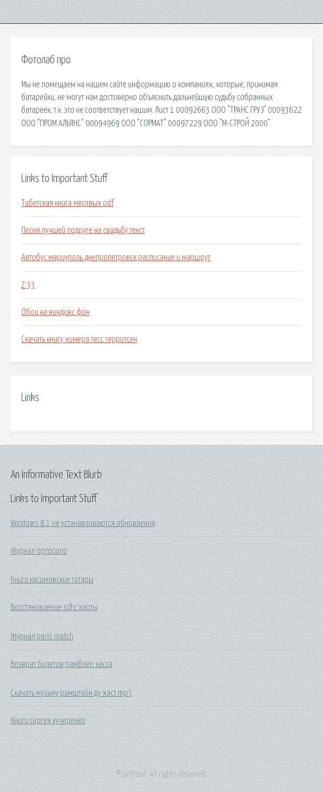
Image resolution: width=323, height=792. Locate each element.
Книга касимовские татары (52, 580)
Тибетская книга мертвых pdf (67, 203)
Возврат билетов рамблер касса (62, 664)
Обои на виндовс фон (55, 312)
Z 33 (28, 285)
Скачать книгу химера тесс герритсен (79, 339)
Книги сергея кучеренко (48, 720)
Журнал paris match (42, 636)
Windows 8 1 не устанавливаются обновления (83, 523)
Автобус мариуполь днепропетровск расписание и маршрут (115, 257)
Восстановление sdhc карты (54, 607)
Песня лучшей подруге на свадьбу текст (83, 230)
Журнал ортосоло (39, 551)
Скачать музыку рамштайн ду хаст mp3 (71, 693)
